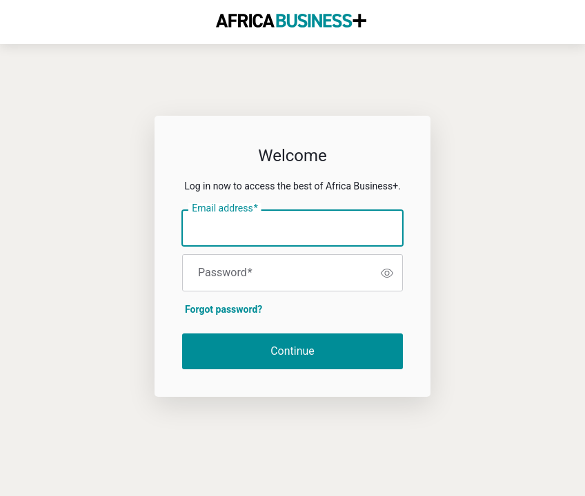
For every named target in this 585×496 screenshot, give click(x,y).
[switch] (387, 273)
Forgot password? (223, 309)
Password (225, 273)
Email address (224, 208)
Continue (292, 351)
